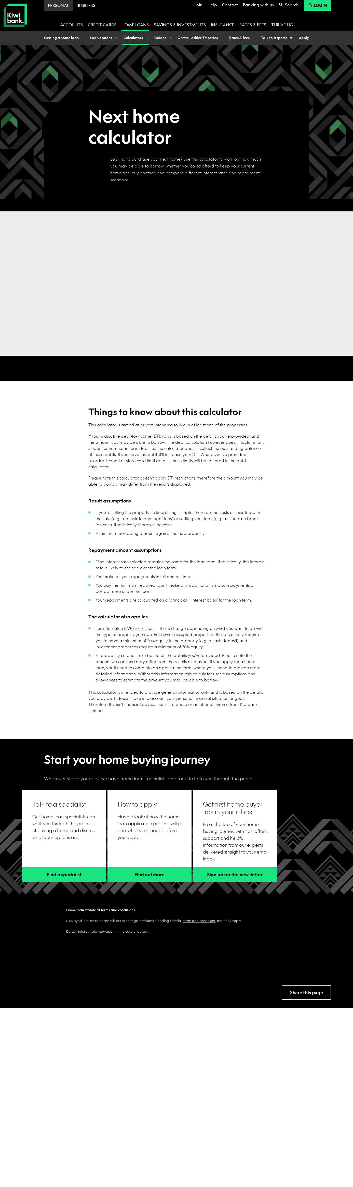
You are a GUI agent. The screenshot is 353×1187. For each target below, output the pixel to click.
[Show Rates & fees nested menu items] (253, 38)
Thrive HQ (282, 24)
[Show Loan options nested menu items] (115, 38)
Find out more (149, 875)
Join (198, 4)
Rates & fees (252, 24)
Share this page (306, 993)
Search (289, 4)
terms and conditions (199, 920)
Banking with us (258, 4)
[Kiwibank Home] (15, 15)
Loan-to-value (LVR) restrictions (125, 628)
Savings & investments (180, 24)
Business (86, 5)
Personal (58, 5)
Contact (230, 4)
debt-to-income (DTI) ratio (146, 436)
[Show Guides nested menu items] (169, 38)
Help (212, 4)
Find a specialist (64, 875)
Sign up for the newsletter (235, 875)
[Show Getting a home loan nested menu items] (82, 38)
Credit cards (102, 24)
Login (317, 5)
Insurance (222, 24)
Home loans (135, 24)
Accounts (71, 24)
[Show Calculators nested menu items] (146, 38)
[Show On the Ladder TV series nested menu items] (221, 38)
